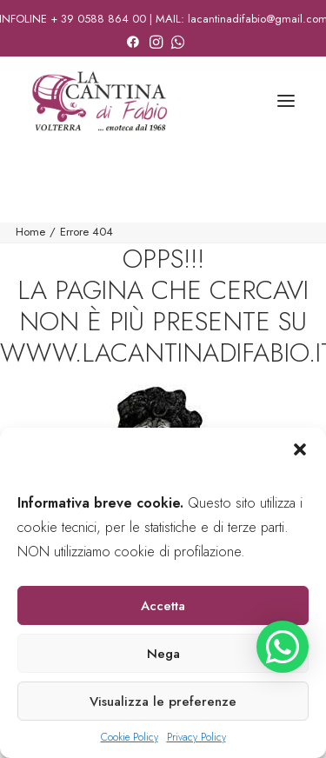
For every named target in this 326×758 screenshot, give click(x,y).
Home (30, 231)
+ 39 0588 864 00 (98, 18)
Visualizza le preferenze (163, 701)
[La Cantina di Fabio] (99, 100)
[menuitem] (133, 39)
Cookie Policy (129, 737)
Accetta (163, 605)
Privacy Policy (196, 737)
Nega (163, 653)
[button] (300, 449)
